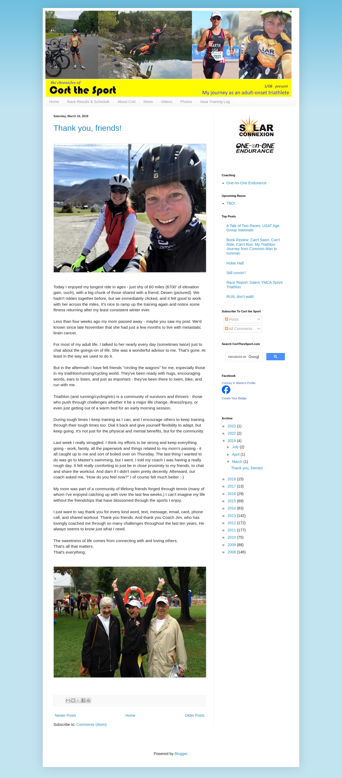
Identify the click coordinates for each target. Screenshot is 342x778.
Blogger (180, 754)
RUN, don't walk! (240, 296)
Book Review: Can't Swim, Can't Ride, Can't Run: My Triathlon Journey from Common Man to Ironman (253, 246)
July (236, 447)
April (236, 454)
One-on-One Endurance (246, 183)
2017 (232, 486)
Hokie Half (235, 263)
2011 (232, 530)
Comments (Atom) (91, 724)
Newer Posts (65, 715)
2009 (232, 545)
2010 (232, 537)
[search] (243, 356)
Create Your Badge (234, 398)
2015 (232, 501)
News (148, 101)
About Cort (126, 101)
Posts (232, 319)
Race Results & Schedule (88, 101)
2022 (232, 433)
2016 (232, 494)
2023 (232, 426)
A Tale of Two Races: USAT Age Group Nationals (253, 228)
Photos (186, 101)
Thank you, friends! (87, 128)
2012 (232, 523)
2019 (232, 441)
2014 (232, 508)
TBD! (231, 203)
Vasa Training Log (215, 101)
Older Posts (194, 715)
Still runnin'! (236, 273)
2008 (232, 552)
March (237, 461)
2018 (232, 479)
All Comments (238, 329)
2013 (232, 515)
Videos (166, 101)
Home (54, 101)
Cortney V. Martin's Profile (238, 383)
